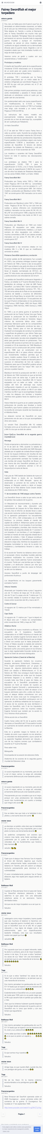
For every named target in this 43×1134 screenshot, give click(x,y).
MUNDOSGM (9, 2)
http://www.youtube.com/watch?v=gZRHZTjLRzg (22, 1108)
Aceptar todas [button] (37, 1129)
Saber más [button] (6, 1131)
